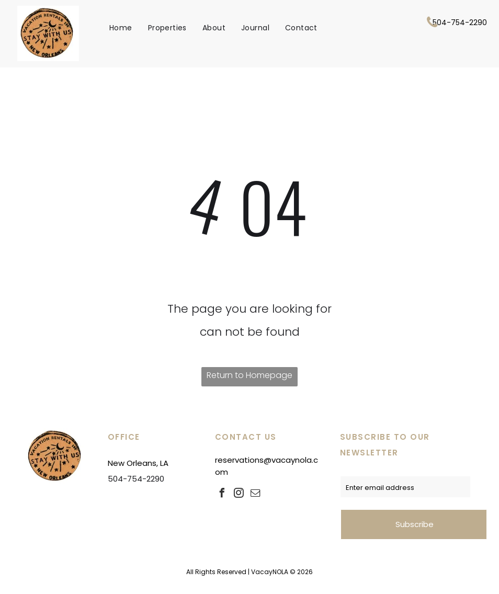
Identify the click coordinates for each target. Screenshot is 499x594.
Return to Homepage (249, 375)
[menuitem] (120, 28)
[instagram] (239, 494)
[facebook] (222, 494)
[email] (255, 494)
